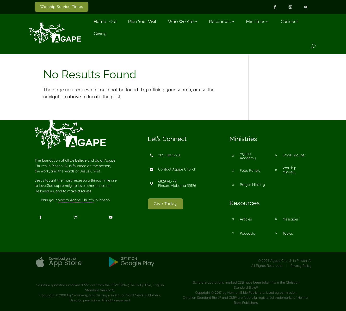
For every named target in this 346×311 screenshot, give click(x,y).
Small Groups (293, 155)
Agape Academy (248, 155)
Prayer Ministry (252, 184)
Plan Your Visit (142, 21)
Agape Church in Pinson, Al (290, 260)
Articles (246, 219)
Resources (220, 21)
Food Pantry (250, 170)
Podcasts (247, 233)
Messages (291, 219)
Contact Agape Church (177, 169)
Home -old (105, 21)
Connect (289, 21)
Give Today (165, 203)
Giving (100, 33)
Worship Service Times (61, 7)
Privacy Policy (300, 265)
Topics (288, 233)
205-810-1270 (169, 155)
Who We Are (181, 21)
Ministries (255, 21)
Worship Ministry (289, 169)
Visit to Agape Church (76, 200)
